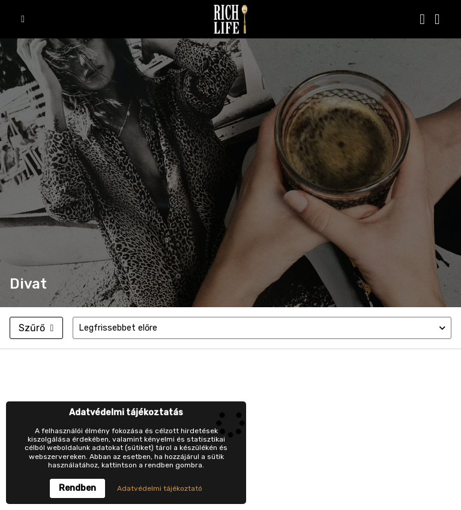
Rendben (77, 488)
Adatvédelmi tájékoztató (159, 488)
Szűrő (36, 328)
